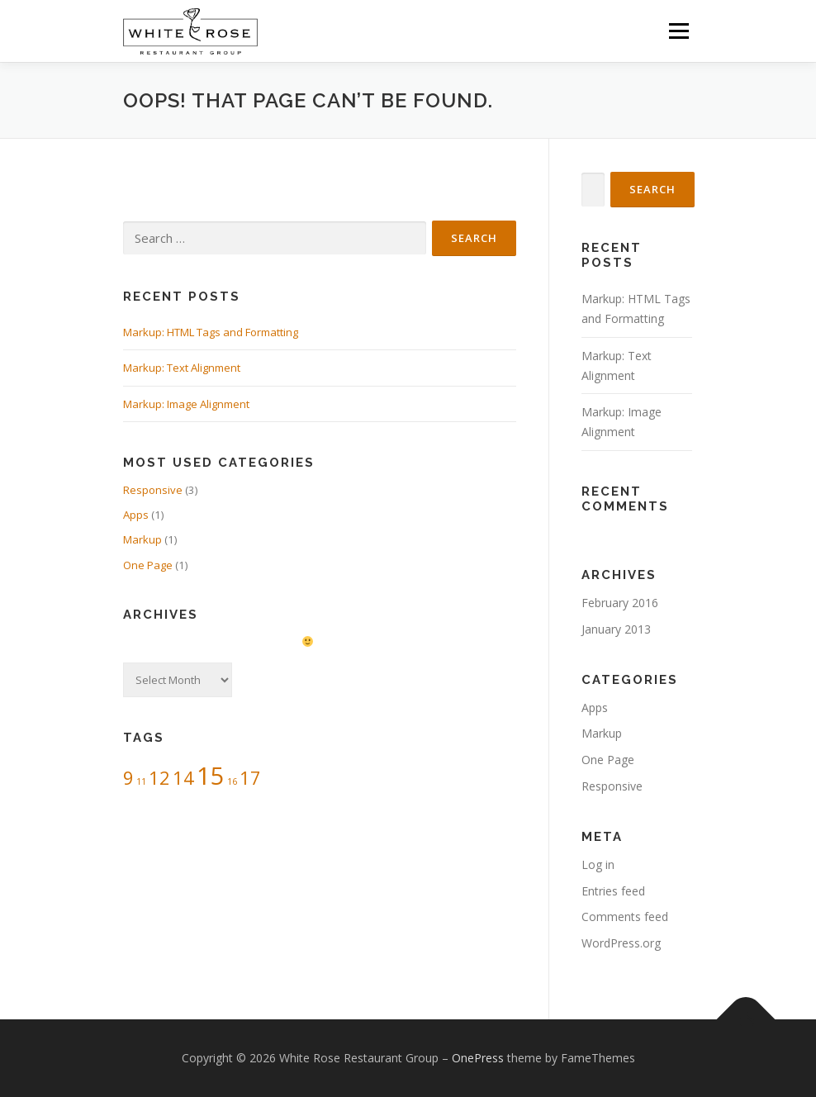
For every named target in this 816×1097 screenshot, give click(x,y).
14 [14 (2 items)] (183, 778)
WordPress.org (621, 943)
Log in (597, 864)
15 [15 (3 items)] (211, 775)
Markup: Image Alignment (186, 404)
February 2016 (619, 602)
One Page (148, 565)
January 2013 (616, 629)
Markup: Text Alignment (181, 367)
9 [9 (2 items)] (128, 778)
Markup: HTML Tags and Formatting (210, 332)
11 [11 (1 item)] (141, 781)
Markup (142, 539)
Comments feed (624, 916)
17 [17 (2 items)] (250, 778)
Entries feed (613, 891)
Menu (678, 30)
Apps (136, 514)
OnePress (478, 1058)
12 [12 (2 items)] (159, 778)
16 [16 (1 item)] (232, 781)
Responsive (153, 489)
